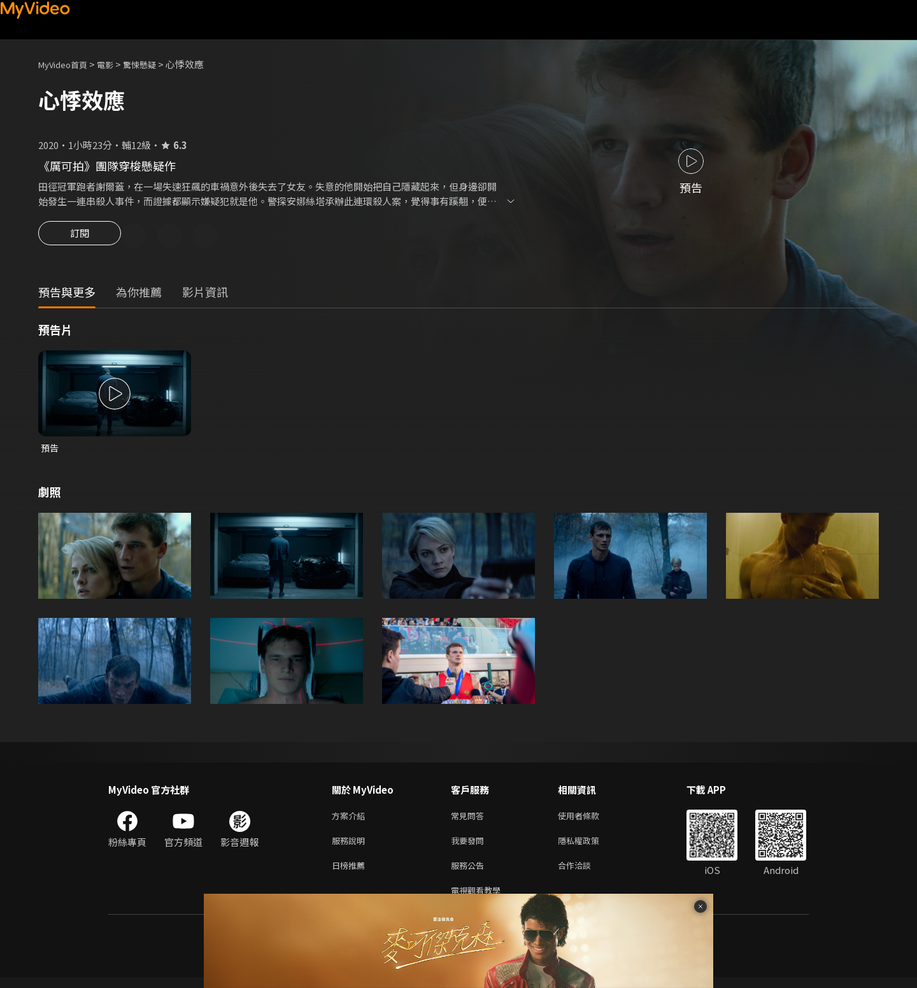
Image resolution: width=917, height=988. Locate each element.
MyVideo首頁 (67, 64)
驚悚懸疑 (153, 64)
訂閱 (79, 237)
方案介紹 (351, 819)
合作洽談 (584, 873)
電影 (115, 64)
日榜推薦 (351, 873)
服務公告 (470, 873)
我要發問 (470, 846)
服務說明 (351, 846)
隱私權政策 (589, 846)
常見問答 (470, 819)
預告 (50, 450)
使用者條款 (589, 819)
